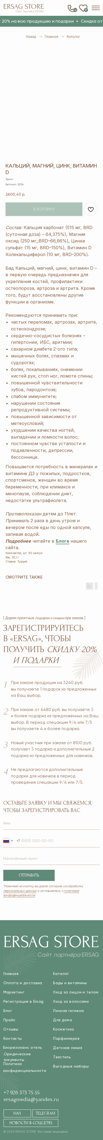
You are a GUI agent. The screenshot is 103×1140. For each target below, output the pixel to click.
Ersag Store (23, 6)
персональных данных (20, 891)
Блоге (62, 541)
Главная (51, 37)
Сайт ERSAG (30, 11)
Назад (31, 37)
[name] (51, 823)
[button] (96, 7)
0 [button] (75, 9)
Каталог (73, 37)
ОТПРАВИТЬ (29, 875)
